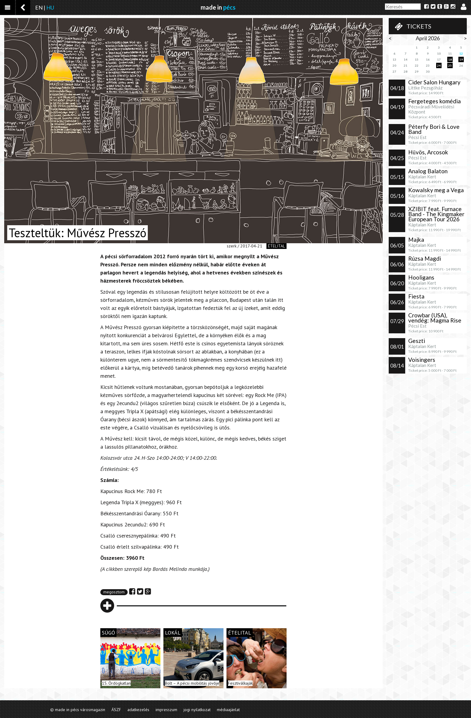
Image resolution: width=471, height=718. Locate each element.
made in (218, 7)
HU (50, 7)
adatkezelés (138, 709)
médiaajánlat (228, 709)
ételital (276, 246)
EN (39, 7)
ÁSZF (116, 709)
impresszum (166, 709)
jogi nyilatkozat (197, 709)
